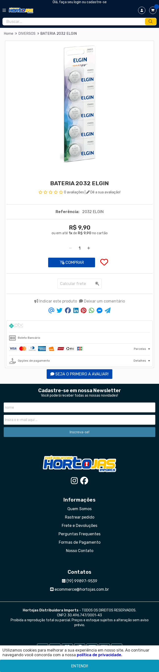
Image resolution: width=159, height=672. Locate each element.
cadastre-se (97, 2)
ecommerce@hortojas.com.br (79, 589)
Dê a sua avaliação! (103, 192)
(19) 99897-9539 (79, 581)
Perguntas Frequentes (79, 534)
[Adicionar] (89, 248)
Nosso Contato (79, 550)
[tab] (79, 326)
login (78, 2)
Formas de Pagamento (79, 542)
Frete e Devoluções (79, 525)
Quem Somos (79, 508)
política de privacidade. (99, 655)
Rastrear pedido (79, 517)
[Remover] (70, 248)
